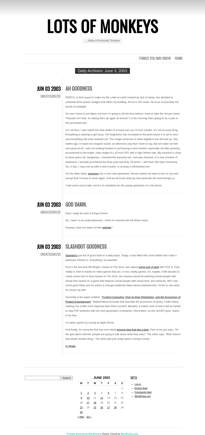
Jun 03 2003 (49, 88)
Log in (138, 384)
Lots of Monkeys (102, 26)
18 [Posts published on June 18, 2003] (94, 402)
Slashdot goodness (86, 246)
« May (81, 417)
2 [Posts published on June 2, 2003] (81, 393)
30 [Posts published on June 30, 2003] (81, 412)
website (106, 227)
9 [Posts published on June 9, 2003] (81, 397)
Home (179, 58)
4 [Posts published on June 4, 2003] (95, 393)
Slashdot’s (71, 255)
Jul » (88, 417)
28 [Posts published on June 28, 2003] (115, 407)
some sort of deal (149, 267)
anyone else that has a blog (133, 329)
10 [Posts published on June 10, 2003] (88, 397)
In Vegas (70, 346)
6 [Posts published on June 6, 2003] (108, 393)
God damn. (75, 204)
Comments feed (143, 392)
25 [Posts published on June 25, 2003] (94, 407)
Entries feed (141, 388)
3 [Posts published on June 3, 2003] (88, 393)
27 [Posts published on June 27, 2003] (108, 407)
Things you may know (155, 58)
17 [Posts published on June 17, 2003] (88, 402)
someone (93, 173)
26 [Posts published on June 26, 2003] (101, 407)
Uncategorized (50, 96)
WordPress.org (143, 396)
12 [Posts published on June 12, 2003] (101, 397)
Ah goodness (78, 88)
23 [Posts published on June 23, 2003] (81, 407)
